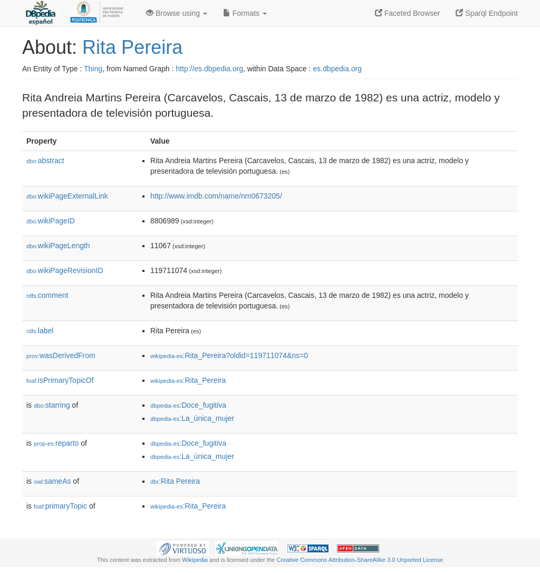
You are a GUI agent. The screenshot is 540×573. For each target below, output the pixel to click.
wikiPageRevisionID (64, 270)
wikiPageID (50, 221)
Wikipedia (195, 560)
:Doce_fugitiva (188, 405)
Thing (93, 68)
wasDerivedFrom (60, 355)
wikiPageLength (58, 245)
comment (47, 295)
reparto (56, 443)
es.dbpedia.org (337, 68)
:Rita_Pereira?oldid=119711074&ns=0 (229, 355)
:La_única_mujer (192, 418)
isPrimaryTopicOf (60, 380)
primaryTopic (60, 506)
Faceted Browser (407, 13)
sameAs (52, 481)
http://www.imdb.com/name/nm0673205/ (216, 196)
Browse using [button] (176, 13)
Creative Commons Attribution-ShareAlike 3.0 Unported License (359, 560)
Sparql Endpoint (487, 13)
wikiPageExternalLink (67, 196)
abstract (45, 160)
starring (52, 405)
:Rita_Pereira (188, 380)
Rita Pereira (132, 47)
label (39, 330)
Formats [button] (245, 13)
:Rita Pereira (175, 481)
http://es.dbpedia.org (209, 68)
